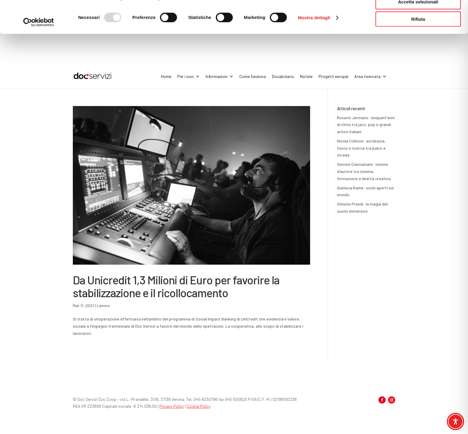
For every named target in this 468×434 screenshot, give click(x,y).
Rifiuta (418, 49)
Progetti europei (333, 76)
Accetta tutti (418, 14)
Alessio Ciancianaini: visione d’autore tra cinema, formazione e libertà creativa (364, 171)
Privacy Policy (171, 406)
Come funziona (252, 76)
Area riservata (370, 76)
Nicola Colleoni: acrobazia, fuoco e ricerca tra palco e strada (361, 148)
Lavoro (103, 305)
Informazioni (219, 76)
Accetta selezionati (418, 32)
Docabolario (283, 76)
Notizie (306, 76)
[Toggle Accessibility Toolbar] (455, 421)
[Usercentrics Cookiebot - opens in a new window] (39, 52)
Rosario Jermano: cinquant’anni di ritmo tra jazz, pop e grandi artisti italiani (366, 124)
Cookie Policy (198, 406)
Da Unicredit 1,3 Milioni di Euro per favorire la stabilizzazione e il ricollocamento (176, 286)
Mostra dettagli (314, 48)
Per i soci (188, 76)
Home (166, 76)
